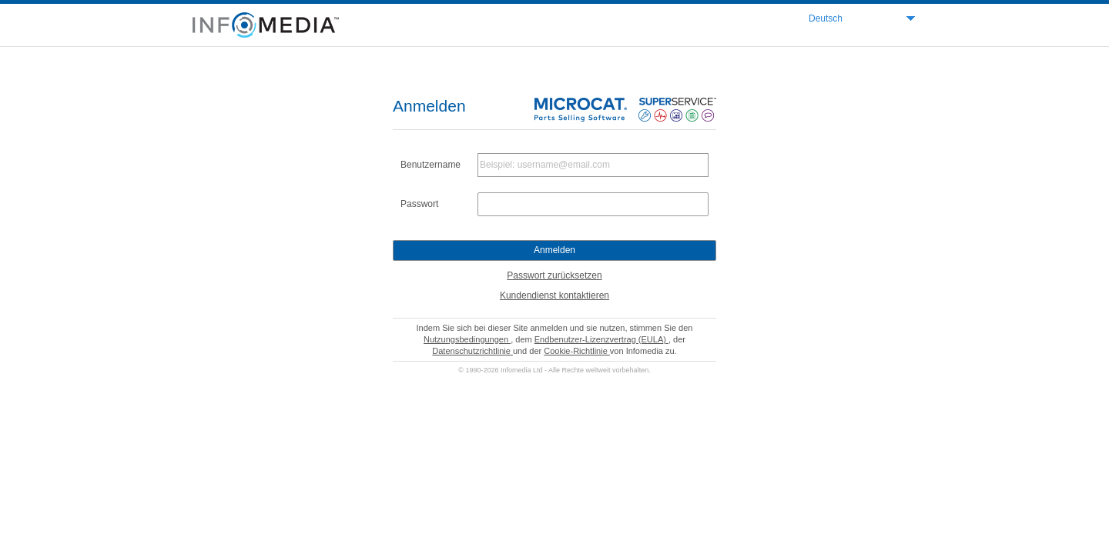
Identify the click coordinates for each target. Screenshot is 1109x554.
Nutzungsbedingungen (467, 339)
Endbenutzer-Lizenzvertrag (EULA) (601, 339)
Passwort (419, 204)
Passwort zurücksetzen (554, 275)
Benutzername (430, 164)
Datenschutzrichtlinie (472, 350)
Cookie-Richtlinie (577, 350)
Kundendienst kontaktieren (554, 295)
